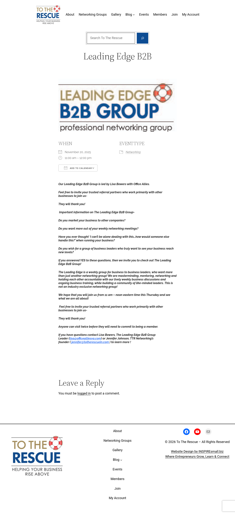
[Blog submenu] (134, 15)
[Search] (142, 38)
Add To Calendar (78, 168)
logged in (84, 393)
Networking (133, 152)
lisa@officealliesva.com (85, 338)
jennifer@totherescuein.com (90, 342)
